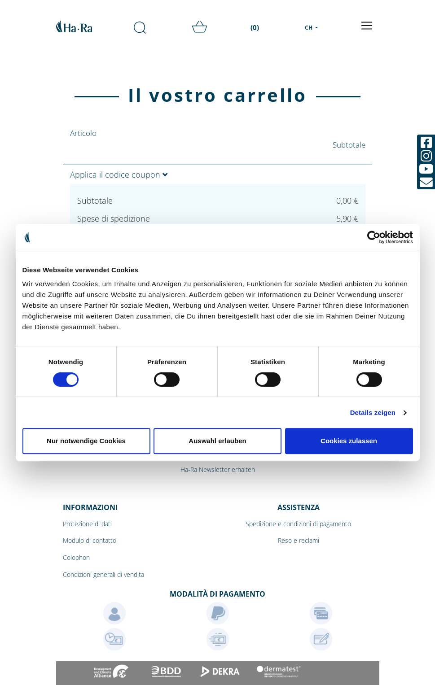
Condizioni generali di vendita (103, 574)
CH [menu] (309, 27)
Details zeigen (372, 412)
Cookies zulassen (349, 441)
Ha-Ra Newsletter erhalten (217, 469)
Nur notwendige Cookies (86, 441)
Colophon (76, 557)
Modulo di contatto (89, 540)
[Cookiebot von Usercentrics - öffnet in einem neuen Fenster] (373, 237)
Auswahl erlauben (217, 441)
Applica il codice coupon (118, 174)
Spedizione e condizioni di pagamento (298, 523)
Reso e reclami (298, 540)
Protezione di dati (87, 523)
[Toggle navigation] (367, 25)
